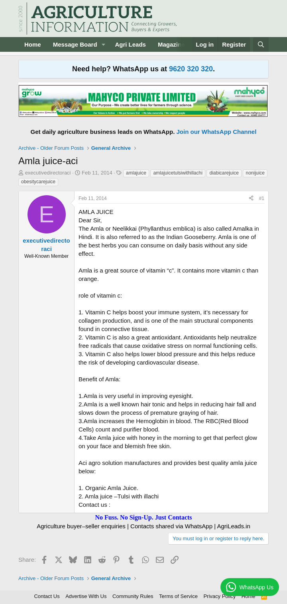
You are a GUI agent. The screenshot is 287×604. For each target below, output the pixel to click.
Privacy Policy (219, 596)
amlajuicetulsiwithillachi (177, 173)
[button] (103, 44)
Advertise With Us (85, 596)
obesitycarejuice (38, 181)
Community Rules (132, 596)
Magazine (171, 44)
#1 (261, 198)
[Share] (251, 198)
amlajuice (136, 173)
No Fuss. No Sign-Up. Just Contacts (143, 517)
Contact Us (46, 596)
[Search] (261, 44)
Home (32, 44)
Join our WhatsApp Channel (217, 131)
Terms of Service (178, 596)
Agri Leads (130, 44)
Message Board (75, 44)
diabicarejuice (223, 173)
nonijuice (255, 173)
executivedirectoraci (48, 173)
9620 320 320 (191, 69)
